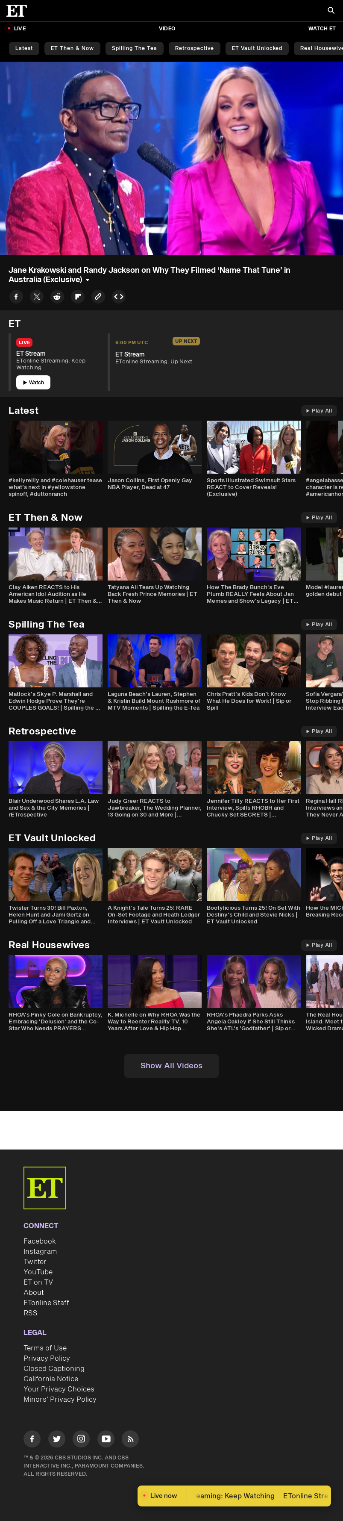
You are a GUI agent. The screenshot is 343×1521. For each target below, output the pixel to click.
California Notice (50, 1379)
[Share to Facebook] (16, 298)
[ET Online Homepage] (19, 10)
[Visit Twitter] (56, 1440)
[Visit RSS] (130, 1440)
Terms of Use (45, 1348)
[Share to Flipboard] (77, 298)
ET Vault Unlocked (257, 48)
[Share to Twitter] (36, 298)
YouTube (38, 1272)
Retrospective (194, 48)
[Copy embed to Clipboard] (118, 298)
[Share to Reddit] (57, 298)
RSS (30, 1313)
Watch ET (322, 29)
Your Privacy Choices (58, 1389)
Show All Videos (171, 1066)
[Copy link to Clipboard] (98, 298)
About (33, 1293)
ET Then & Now (72, 48)
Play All (319, 411)
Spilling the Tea (134, 48)
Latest (24, 48)
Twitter (35, 1262)
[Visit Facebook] (32, 1440)
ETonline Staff (46, 1303)
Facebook (39, 1241)
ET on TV (38, 1282)
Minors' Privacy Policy (60, 1399)
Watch (33, 383)
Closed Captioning (54, 1369)
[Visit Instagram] (81, 1440)
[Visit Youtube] (105, 1440)
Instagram (40, 1252)
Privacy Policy (46, 1358)
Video (167, 29)
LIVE (20, 29)
